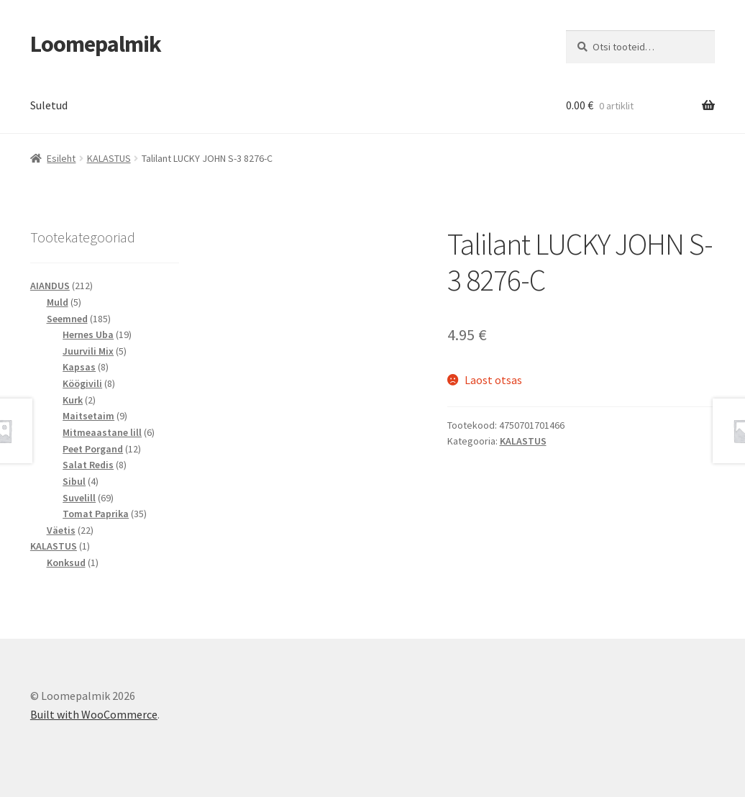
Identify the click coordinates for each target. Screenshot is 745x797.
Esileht (61, 158)
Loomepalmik (95, 43)
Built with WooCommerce (93, 714)
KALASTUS (109, 158)
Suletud (49, 105)
